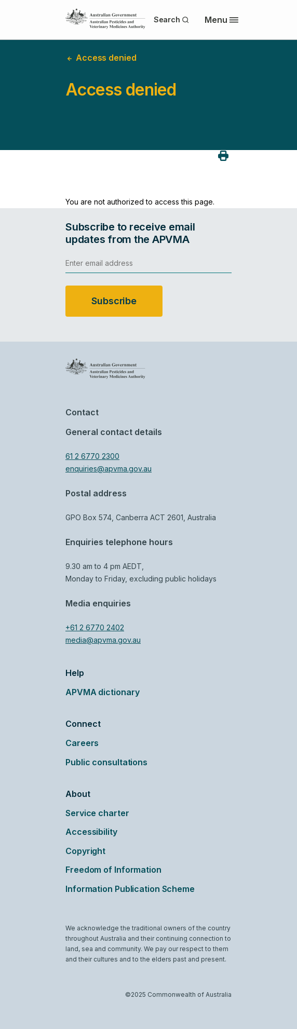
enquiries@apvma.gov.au (108, 468)
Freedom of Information (113, 869)
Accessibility (91, 832)
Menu (222, 20)
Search (172, 19)
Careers (82, 743)
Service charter (97, 813)
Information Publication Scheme (130, 889)
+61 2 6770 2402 (94, 627)
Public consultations (106, 762)
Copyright (85, 851)
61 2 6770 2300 (92, 456)
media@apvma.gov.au (103, 639)
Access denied (101, 57)
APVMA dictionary (102, 692)
